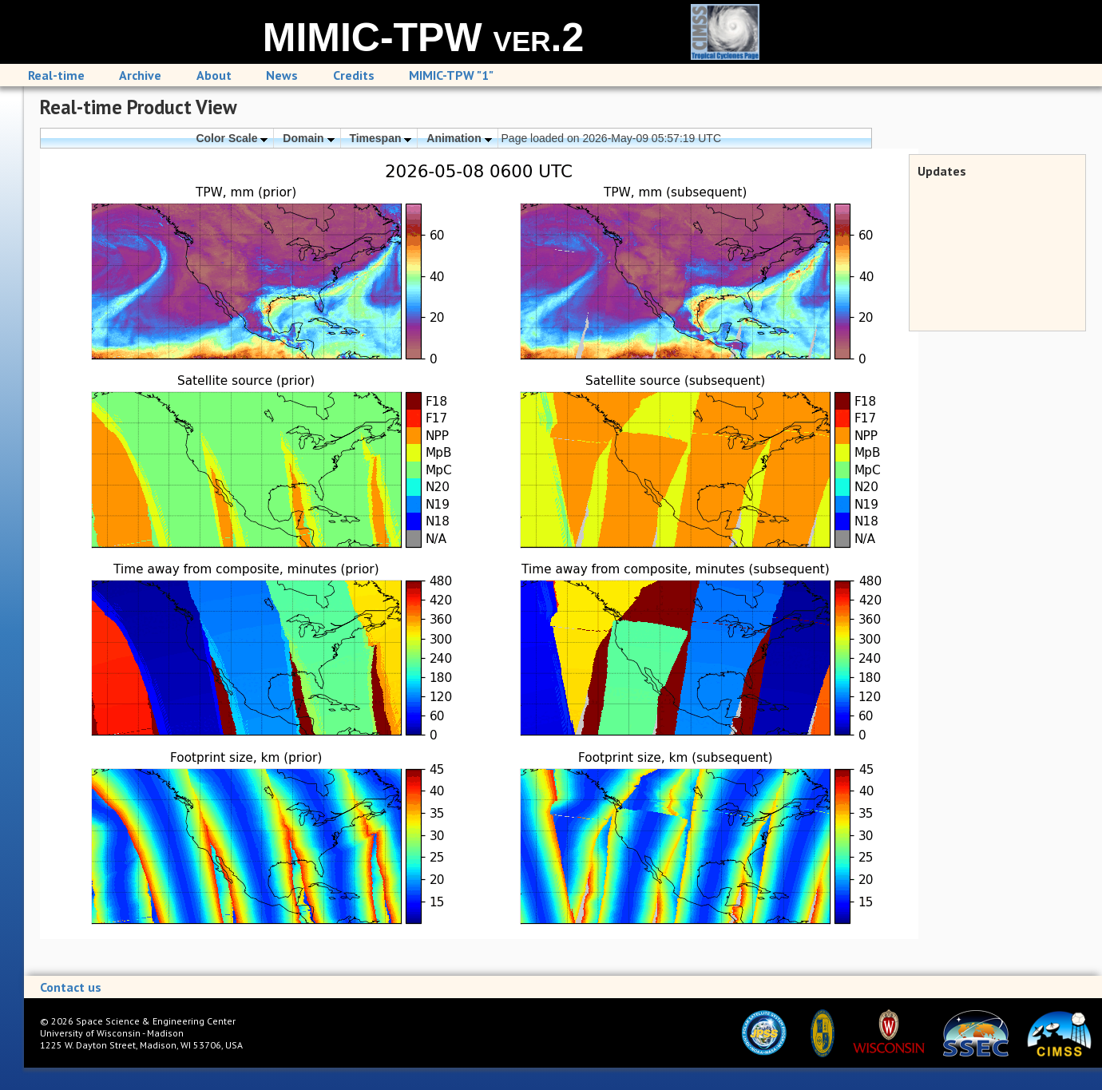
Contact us (70, 987)
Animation (458, 138)
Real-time (56, 75)
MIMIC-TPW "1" (451, 75)
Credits (354, 75)
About (214, 75)
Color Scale (232, 138)
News (282, 75)
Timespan (380, 138)
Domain (308, 138)
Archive (140, 75)
